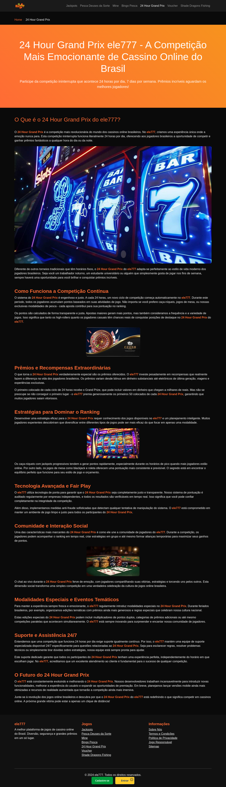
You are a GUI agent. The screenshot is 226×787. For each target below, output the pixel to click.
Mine (116, 5)
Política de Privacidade (163, 737)
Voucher (172, 5)
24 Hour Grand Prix (152, 5)
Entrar (125, 780)
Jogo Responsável (160, 742)
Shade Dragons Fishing (195, 5)
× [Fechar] (131, 779)
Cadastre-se (102, 780)
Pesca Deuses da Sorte (95, 5)
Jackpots (71, 5)
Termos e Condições (161, 733)
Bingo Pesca (129, 5)
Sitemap (154, 746)
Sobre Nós (155, 729)
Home (18, 19)
